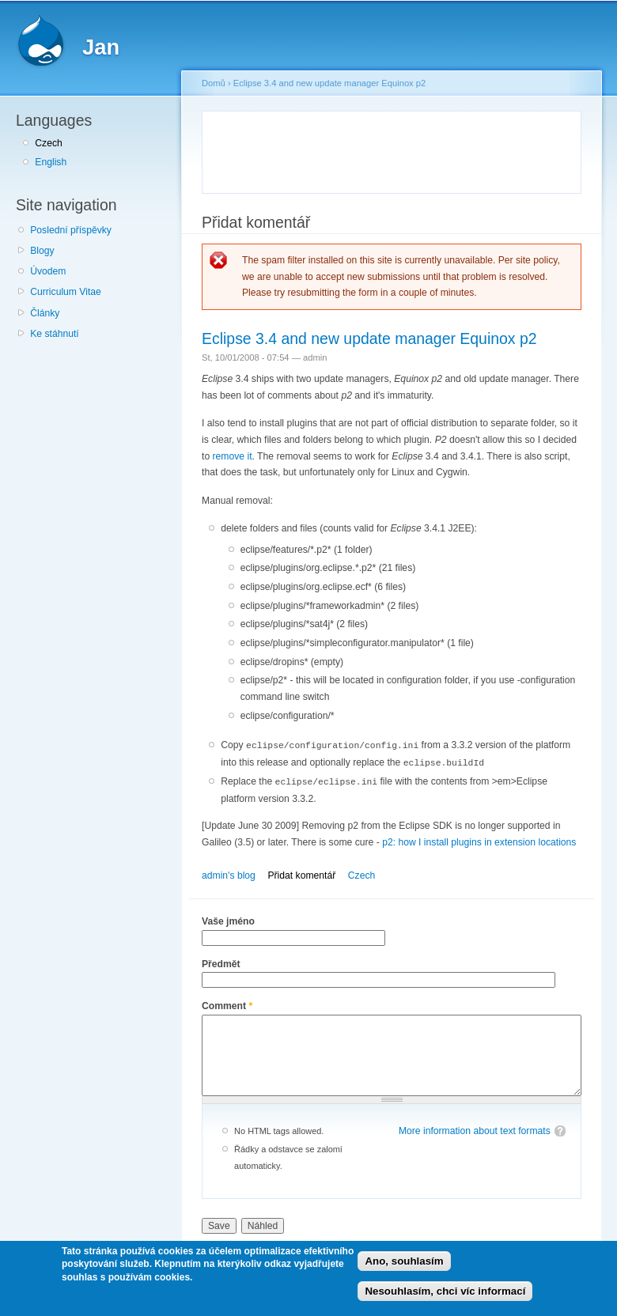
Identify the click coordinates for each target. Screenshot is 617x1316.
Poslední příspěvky (71, 230)
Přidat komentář (301, 873)
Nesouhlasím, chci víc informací (445, 1291)
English (50, 162)
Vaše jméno (228, 919)
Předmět (221, 961)
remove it (232, 456)
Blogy (42, 250)
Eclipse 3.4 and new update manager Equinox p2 (329, 83)
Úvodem (48, 271)
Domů (213, 83)
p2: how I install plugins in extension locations (479, 839)
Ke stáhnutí (54, 333)
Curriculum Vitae (65, 291)
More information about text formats (475, 1128)
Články (44, 313)
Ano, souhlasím (404, 1261)
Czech (48, 143)
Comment (227, 1003)
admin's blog (229, 873)
